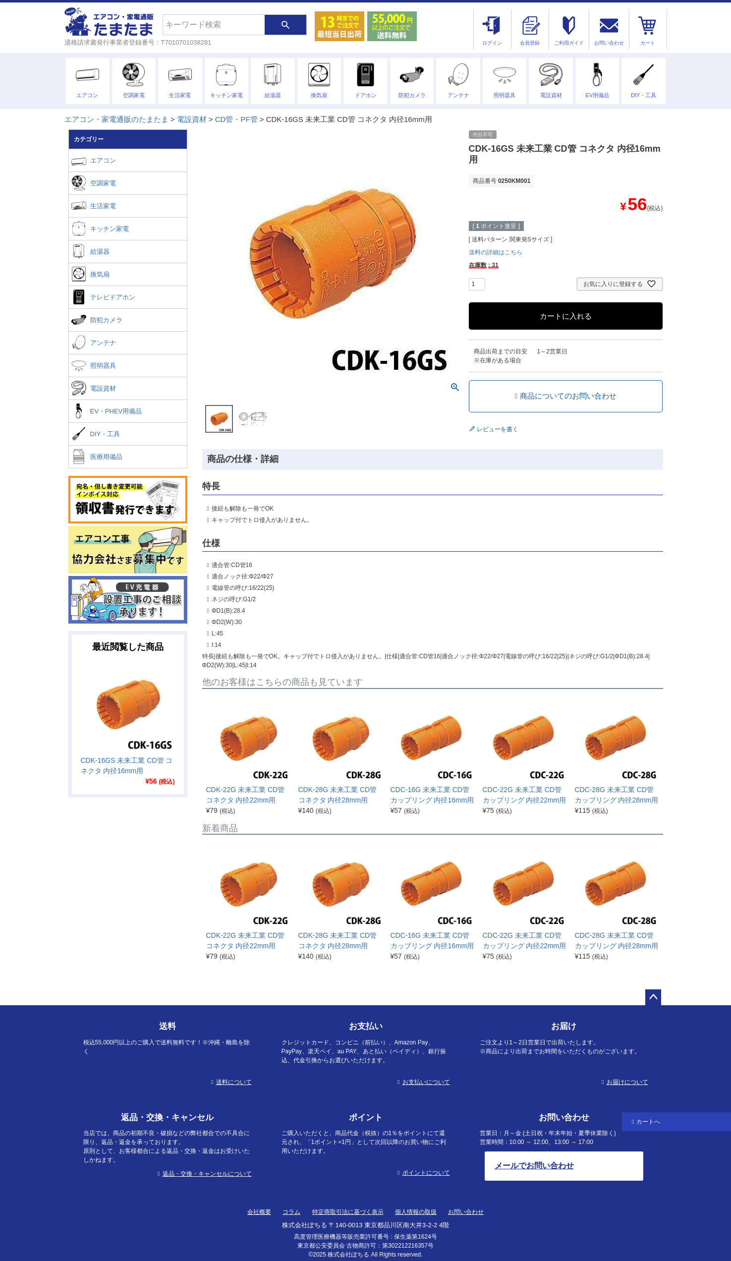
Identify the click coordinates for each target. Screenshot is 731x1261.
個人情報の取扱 (416, 1211)
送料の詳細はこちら (495, 252)
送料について (234, 1082)
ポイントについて (426, 1172)
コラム (291, 1211)
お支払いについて (426, 1082)
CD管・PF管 (236, 119)
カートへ (648, 1121)
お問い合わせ (466, 1211)
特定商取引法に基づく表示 (348, 1211)
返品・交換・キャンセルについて (207, 1173)
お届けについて (627, 1082)
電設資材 (192, 119)
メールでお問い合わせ (534, 1165)
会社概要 (259, 1211)
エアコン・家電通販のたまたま (116, 119)
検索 (285, 25)
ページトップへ (653, 997)
